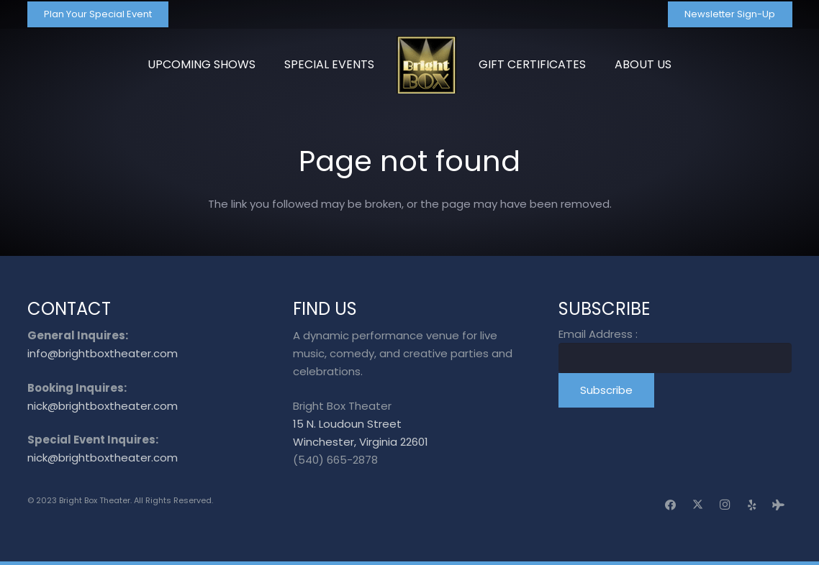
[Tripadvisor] (778, 505)
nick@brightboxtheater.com (102, 405)
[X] (698, 505)
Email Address (598, 333)
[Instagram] (724, 505)
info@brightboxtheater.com (102, 353)
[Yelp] (752, 505)
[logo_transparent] (427, 64)
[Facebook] (670, 505)
